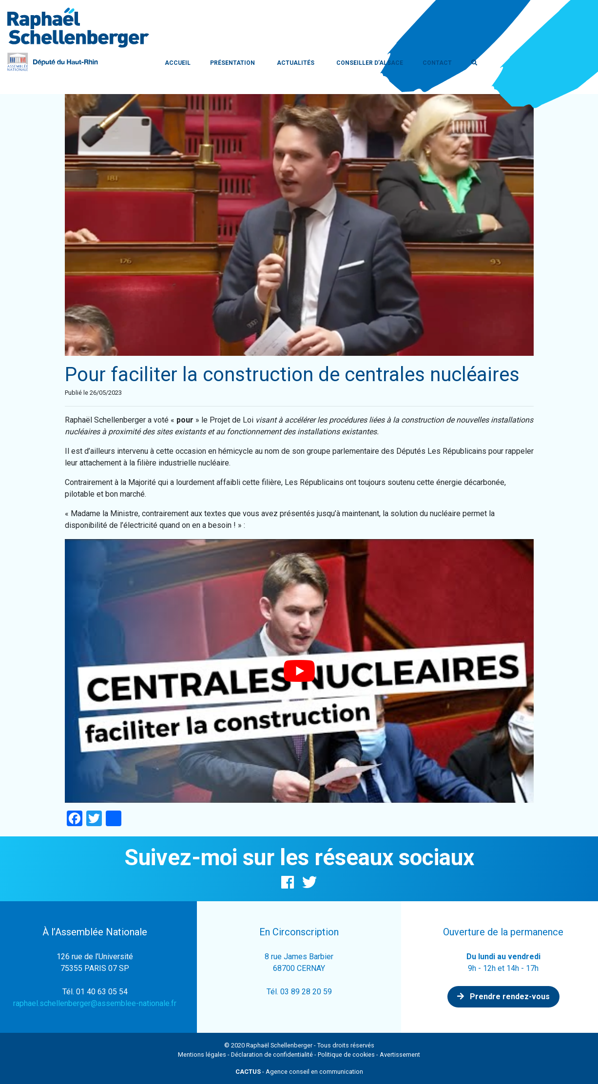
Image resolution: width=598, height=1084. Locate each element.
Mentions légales (202, 1054)
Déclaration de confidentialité (272, 1054)
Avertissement (400, 1054)
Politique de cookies (346, 1054)
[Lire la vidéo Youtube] (299, 671)
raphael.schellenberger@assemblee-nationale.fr (94, 1003)
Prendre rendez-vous (503, 996)
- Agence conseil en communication (299, 1071)
